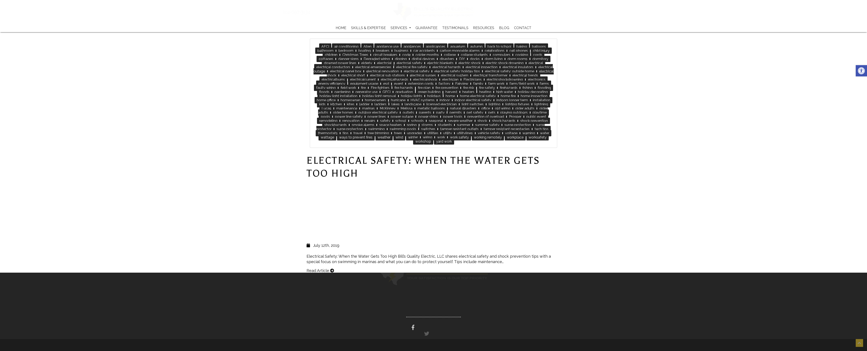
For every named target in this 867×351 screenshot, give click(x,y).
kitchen (336, 104)
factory (444, 84)
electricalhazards (394, 79)
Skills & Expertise (368, 28)
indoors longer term (512, 100)
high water (504, 92)
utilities (432, 133)
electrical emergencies (373, 67)
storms (427, 125)
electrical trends (525, 75)
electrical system (454, 75)
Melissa (406, 108)
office (485, 108)
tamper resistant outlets (459, 129)
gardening (342, 92)
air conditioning (346, 46)
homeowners (375, 100)
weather (384, 137)
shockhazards (335, 125)
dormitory (540, 59)
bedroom (345, 51)
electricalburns (333, 79)
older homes (343, 112)
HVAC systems (423, 100)
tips (345, 133)
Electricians (472, 79)
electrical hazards (446, 67)
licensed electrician (441, 104)
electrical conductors (333, 67)
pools (325, 117)
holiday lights (411, 96)
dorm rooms (517, 59)
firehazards (508, 88)
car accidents (424, 51)
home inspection (534, 96)
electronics (536, 79)
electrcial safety (409, 63)
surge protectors (350, 129)
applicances (435, 46)
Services (401, 28)
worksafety (538, 137)
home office (326, 100)
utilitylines (465, 133)
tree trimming (378, 133)
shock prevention (534, 121)
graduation (404, 92)
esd (386, 84)
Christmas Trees (355, 55)
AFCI (325, 46)
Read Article (320, 270)
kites (350, 104)
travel (358, 133)
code (406, 55)
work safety (459, 137)
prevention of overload (485, 117)
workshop (423, 141)
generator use (366, 92)
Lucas (326, 108)
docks (475, 59)
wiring (427, 137)
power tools (452, 117)
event (398, 84)
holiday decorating (533, 92)
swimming (376, 129)
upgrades (414, 133)
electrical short (353, 75)
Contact (522, 28)
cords (537, 55)
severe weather (460, 121)
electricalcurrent (363, 79)
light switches (473, 104)
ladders (380, 104)
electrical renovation (382, 71)
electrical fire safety (411, 67)
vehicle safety (489, 133)
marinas (368, 108)
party (440, 112)
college (450, 55)
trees (398, 133)
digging (401, 59)
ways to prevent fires (356, 137)
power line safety (349, 117)
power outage (402, 117)
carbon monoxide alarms (460, 51)
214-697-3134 (310, 12)
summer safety (487, 125)
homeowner (350, 100)
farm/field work (522, 84)
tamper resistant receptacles (507, 129)
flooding (544, 88)
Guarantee (426, 28)
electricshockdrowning (505, 79)
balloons (539, 46)
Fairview (461, 84)
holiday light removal (379, 96)
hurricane (398, 100)
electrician (450, 79)
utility (447, 133)
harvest (451, 92)
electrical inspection (482, 67)
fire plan (424, 88)
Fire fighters (380, 88)
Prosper (515, 117)
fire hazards (403, 88)
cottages (326, 59)
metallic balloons (431, 108)
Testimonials (455, 28)
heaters (468, 92)
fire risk (468, 88)
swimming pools (403, 129)
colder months (427, 55)
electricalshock (425, 79)
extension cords (421, 84)
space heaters (390, 125)
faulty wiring (326, 88)
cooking (521, 55)
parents (425, 112)
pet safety (475, 112)
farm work (496, 84)
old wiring (502, 108)
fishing (527, 88)
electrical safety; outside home (509, 71)
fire (363, 88)
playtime (540, 112)
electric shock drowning (505, 63)
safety (385, 121)
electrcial (384, 63)
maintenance (346, 108)
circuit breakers (385, 55)
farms (544, 84)
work (441, 137)
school (400, 121)
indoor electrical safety (473, 100)
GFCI (387, 92)
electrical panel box (345, 71)
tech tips (541, 129)
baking (521, 46)
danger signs (348, 59)
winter (413, 137)
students (445, 125)
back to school (499, 46)
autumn (476, 46)
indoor (445, 100)
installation (541, 100)
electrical (536, 63)
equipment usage (364, 84)
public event (536, 117)
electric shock (469, 63)
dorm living (493, 59)
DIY (462, 59)
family (478, 84)
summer (463, 125)
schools (417, 121)
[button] (861, 70)
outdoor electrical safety (378, 112)
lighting (494, 104)
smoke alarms (363, 125)
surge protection (517, 125)
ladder (364, 104)
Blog (504, 28)
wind (399, 137)
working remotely (488, 137)
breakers (382, 51)
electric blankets (440, 63)
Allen (367, 46)
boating (364, 51)
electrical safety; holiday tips (457, 71)
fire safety (487, 88)
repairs (370, 121)
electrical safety (416, 71)
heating (485, 92)
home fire (508, 96)
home (450, 96)
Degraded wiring (377, 59)
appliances (412, 46)
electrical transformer (490, 75)
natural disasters (463, 108)
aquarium (457, 46)
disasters (447, 59)
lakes (395, 104)
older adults (524, 108)
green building (429, 92)
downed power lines (340, 63)
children (331, 55)
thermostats (328, 133)
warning (528, 133)
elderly (366, 63)
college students (474, 55)
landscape (413, 104)
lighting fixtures (517, 104)
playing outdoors (514, 112)
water (544, 133)
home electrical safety (478, 96)
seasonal (436, 121)
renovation (351, 121)
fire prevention (446, 88)
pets (491, 112)
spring (412, 125)
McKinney (388, 108)
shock (482, 121)
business (401, 51)
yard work (444, 141)
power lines (377, 117)
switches (428, 129)
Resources (483, 28)
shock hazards (503, 121)
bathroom (325, 51)
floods (324, 92)
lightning (541, 104)
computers (501, 55)
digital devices (423, 59)
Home (341, 28)
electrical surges (423, 75)
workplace (515, 137)
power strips (428, 117)
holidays (434, 96)
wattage (327, 137)
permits (456, 112)
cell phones (518, 51)
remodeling (328, 121)
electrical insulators (517, 67)
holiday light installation (338, 96)
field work (348, 88)
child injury (541, 51)
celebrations (494, 51)
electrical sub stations (387, 75)
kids (322, 104)
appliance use (387, 46)
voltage (511, 133)
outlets (408, 112)
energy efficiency (331, 84)
